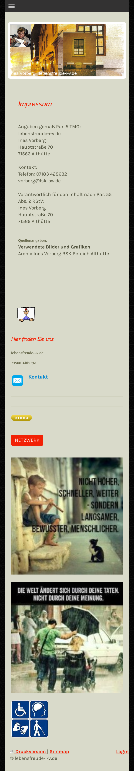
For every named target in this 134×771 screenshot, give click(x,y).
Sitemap (59, 751)
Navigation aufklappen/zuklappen (67, 6)
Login (122, 751)
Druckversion (28, 751)
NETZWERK (27, 440)
